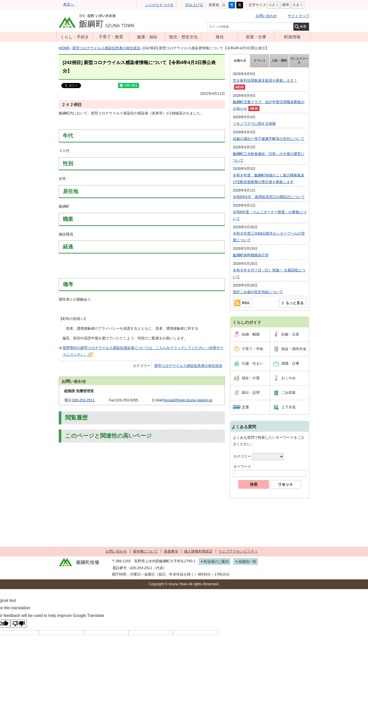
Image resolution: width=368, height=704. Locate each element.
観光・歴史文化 (183, 36)
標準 (285, 5)
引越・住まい (252, 363)
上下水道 (288, 407)
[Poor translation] (18, 623)
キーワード (242, 466)
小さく (273, 5)
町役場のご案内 (216, 561)
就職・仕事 (290, 363)
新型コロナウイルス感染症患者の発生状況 (106, 48)
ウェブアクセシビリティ (238, 551)
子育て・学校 (252, 349)
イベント (260, 60)
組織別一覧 (247, 561)
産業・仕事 (256, 36)
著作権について (145, 551)
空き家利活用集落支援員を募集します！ (265, 80)
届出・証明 (251, 392)
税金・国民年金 (293, 349)
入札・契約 (279, 60)
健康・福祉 (147, 36)
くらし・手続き (74, 36)
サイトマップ (298, 16)
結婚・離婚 (251, 334)
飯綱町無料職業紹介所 (251, 255)
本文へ (68, 4)
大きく (297, 5)
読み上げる (194, 5)
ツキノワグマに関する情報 (254, 124)
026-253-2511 (83, 400)
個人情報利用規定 (198, 551)
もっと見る (295, 303)
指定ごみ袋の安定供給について (258, 292)
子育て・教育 (111, 36)
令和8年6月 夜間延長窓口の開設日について (269, 197)
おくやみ (288, 378)
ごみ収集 (288, 392)
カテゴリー (242, 457)
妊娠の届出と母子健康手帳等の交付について (268, 139)
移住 (220, 36)
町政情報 (292, 36)
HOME (64, 48)
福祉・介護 (251, 378)
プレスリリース (299, 61)
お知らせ (240, 60)
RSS (245, 303)
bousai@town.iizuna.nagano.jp (188, 400)
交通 (245, 407)
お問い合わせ (266, 16)
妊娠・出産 (290, 334)
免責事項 (171, 551)
